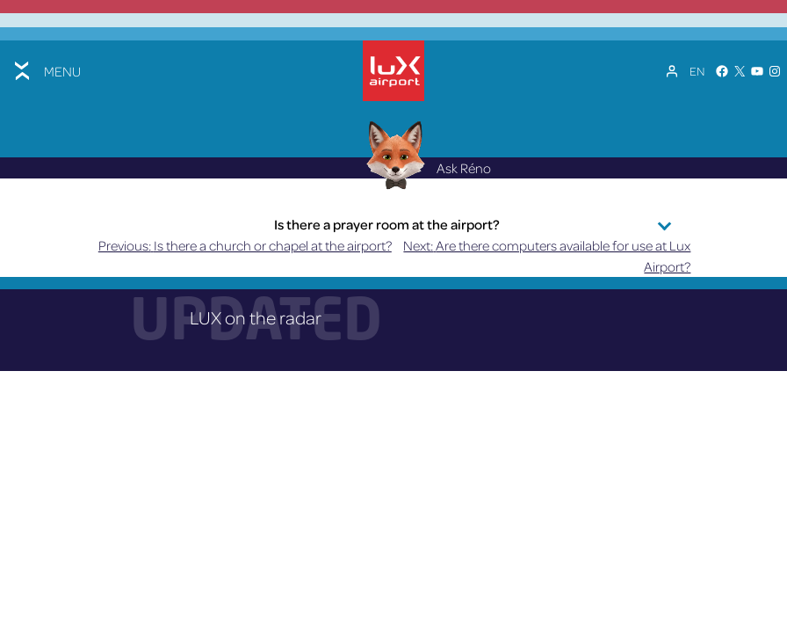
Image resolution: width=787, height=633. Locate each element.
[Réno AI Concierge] (394, 165)
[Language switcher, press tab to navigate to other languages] (697, 71)
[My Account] (672, 71)
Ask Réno (424, 179)
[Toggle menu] (45, 70)
